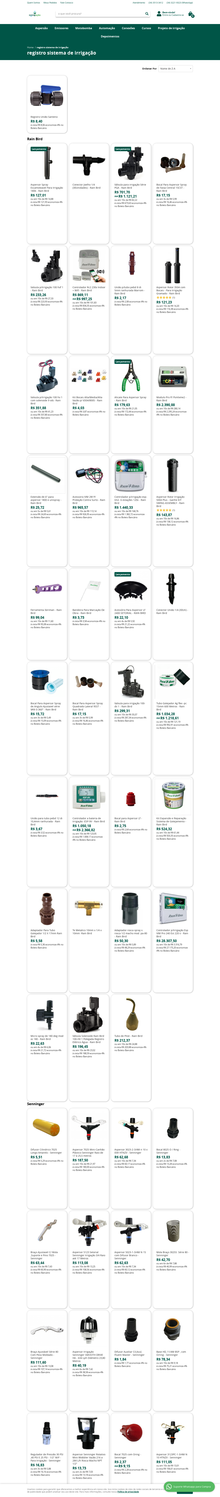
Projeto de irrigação (171, 28)
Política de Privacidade (81, 1426)
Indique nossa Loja (36, 1423)
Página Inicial (33, 1406)
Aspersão (41, 28)
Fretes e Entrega (78, 1416)
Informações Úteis (82, 1400)
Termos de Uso (77, 1412)
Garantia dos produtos (81, 1419)
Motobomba (83, 28)
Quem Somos (33, 2)
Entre (165, 14)
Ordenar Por (149, 68)
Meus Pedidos (50, 2)
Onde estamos (34, 1419)
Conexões (128, 28)
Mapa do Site (34, 1412)
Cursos (146, 28)
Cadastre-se (178, 14)
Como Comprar (78, 1409)
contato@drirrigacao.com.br (127, 1419)
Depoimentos (110, 36)
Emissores (61, 28)
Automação (107, 28)
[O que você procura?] (147, 14)
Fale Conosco (66, 2)
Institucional (36, 1400)
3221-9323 (180, 2)
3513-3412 (155, 2)
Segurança (75, 1423)
